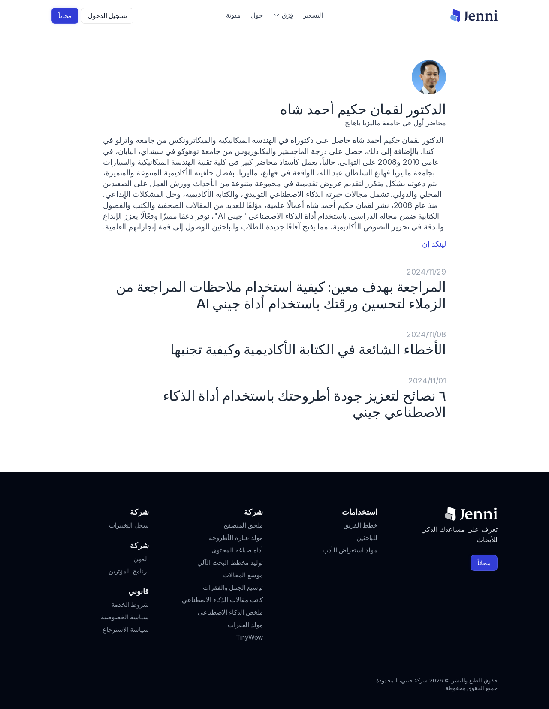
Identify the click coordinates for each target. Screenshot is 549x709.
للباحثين (366, 538)
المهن (140, 559)
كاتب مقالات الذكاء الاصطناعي (222, 600)
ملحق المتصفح (243, 525)
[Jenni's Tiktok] (87, 682)
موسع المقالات (243, 575)
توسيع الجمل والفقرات (233, 587)
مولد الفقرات (245, 625)
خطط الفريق (361, 525)
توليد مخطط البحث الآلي (230, 562)
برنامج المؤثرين (129, 571)
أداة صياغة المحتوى (237, 550)
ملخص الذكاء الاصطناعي (230, 612)
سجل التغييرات (129, 525)
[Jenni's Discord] (56, 682)
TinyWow (249, 637)
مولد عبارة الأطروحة (236, 538)
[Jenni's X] (72, 682)
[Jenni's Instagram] (118, 682)
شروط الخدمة (129, 604)
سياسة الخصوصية (125, 617)
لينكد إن (434, 243)
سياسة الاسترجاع (126, 629)
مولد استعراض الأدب (350, 550)
